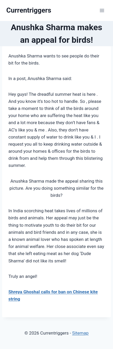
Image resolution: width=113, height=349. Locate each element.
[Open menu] (102, 10)
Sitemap (80, 333)
